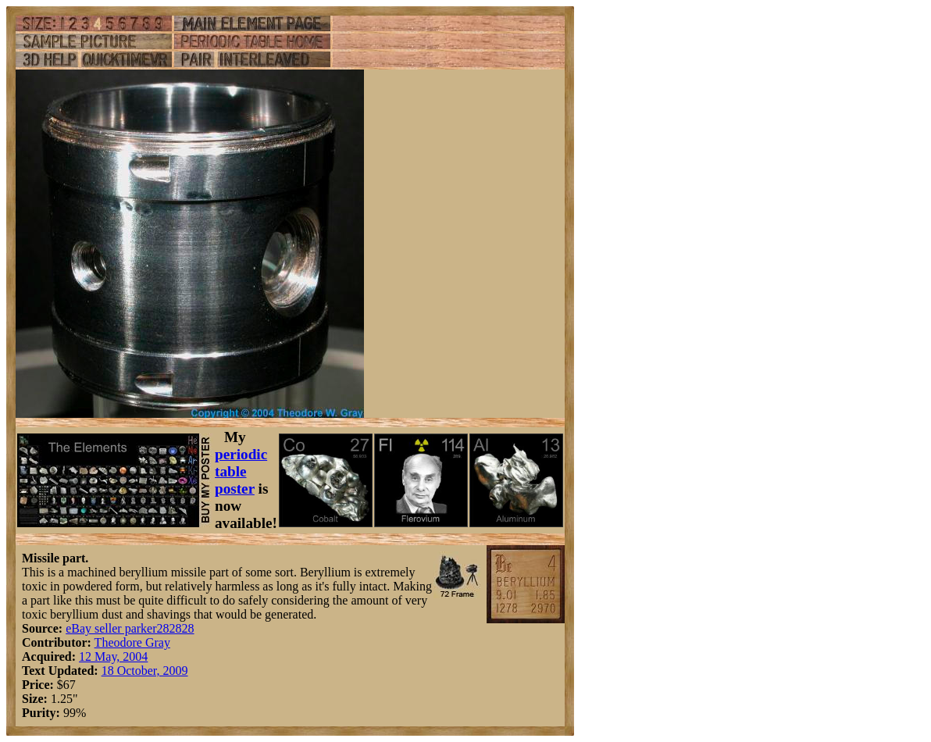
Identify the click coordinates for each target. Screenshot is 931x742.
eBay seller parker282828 (130, 628)
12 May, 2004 (113, 656)
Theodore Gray (132, 642)
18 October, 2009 (145, 670)
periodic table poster (241, 471)
